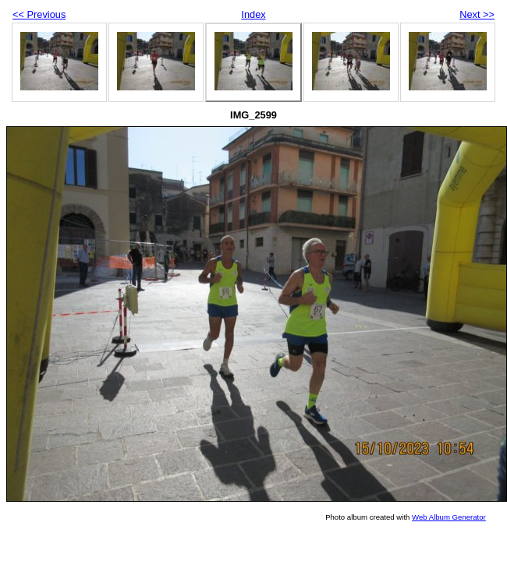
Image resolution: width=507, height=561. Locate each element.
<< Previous (39, 14)
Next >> (477, 14)
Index (253, 14)
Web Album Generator (449, 517)
